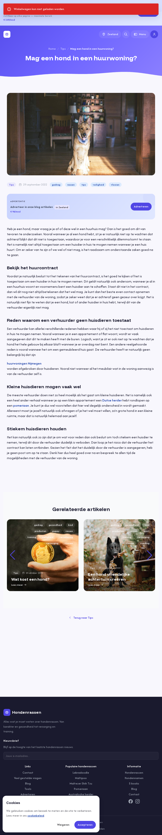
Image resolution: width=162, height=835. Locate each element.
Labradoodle (81, 773)
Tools (27, 789)
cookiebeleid (35, 816)
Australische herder (81, 794)
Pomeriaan (81, 789)
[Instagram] (137, 801)
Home (52, 49)
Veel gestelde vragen (28, 778)
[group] (43, 555)
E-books (134, 783)
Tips (63, 49)
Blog (28, 783)
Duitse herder (112, 400)
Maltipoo (81, 778)
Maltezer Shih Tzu (81, 783)
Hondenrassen (134, 773)
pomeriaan (21, 405)
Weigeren (63, 825)
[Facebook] (130, 801)
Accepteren (85, 825)
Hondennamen (134, 778)
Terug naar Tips (81, 618)
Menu (140, 34)
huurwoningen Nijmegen (24, 363)
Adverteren (148, 13)
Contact (27, 773)
